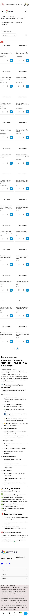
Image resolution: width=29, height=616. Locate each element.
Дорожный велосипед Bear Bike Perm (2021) (21, 78)
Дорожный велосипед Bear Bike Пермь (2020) (6, 232)
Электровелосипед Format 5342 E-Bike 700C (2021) (22, 334)
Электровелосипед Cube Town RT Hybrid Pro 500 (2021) (6, 309)
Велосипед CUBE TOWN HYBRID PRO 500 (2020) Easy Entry (22, 182)
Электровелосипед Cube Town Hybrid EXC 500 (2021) (22, 309)
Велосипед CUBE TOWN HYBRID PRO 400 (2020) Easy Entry (22, 207)
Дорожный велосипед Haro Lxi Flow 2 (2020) (21, 232)
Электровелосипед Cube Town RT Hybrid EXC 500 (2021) (6, 334)
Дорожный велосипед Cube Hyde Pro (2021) (5, 129)
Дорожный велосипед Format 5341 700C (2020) (22, 155)
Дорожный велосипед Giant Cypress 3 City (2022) (5, 79)
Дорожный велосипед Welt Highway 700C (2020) (5, 182)
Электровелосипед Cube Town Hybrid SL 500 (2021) (22, 257)
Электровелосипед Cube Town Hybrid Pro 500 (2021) (22, 283)
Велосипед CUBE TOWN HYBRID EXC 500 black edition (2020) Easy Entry (6, 207)
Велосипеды (10, 16)
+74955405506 (6, 559)
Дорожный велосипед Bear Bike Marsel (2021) (22, 52)
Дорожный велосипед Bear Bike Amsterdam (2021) (5, 105)
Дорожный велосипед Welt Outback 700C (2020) (5, 156)
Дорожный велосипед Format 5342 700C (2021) (22, 104)
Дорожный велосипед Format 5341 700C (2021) (6, 52)
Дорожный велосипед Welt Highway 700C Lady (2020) (22, 130)
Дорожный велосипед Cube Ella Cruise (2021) (5, 256)
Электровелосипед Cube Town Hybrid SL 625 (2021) (6, 283)
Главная (3, 16)
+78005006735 (20, 557)
